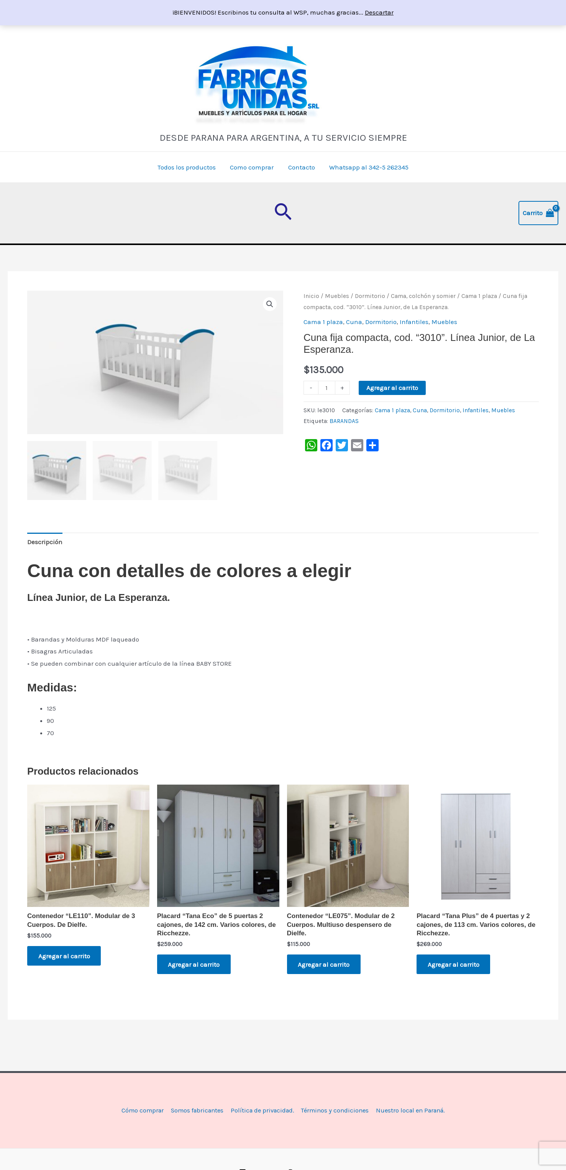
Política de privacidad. (261, 1110)
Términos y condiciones (336, 1110)
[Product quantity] (326, 388)
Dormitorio (370, 296)
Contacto (300, 167)
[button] (283, 213)
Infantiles (414, 322)
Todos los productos (188, 167)
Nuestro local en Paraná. (414, 1110)
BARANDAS (344, 421)
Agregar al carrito (392, 388)
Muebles (337, 296)
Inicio (311, 296)
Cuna (354, 322)
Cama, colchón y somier (423, 296)
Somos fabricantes (193, 1110)
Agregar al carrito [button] (64, 956)
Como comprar (252, 167)
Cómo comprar (137, 1110)
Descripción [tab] (44, 541)
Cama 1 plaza (479, 296)
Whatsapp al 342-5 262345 (367, 167)
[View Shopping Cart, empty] (538, 213)
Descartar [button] (379, 12)
